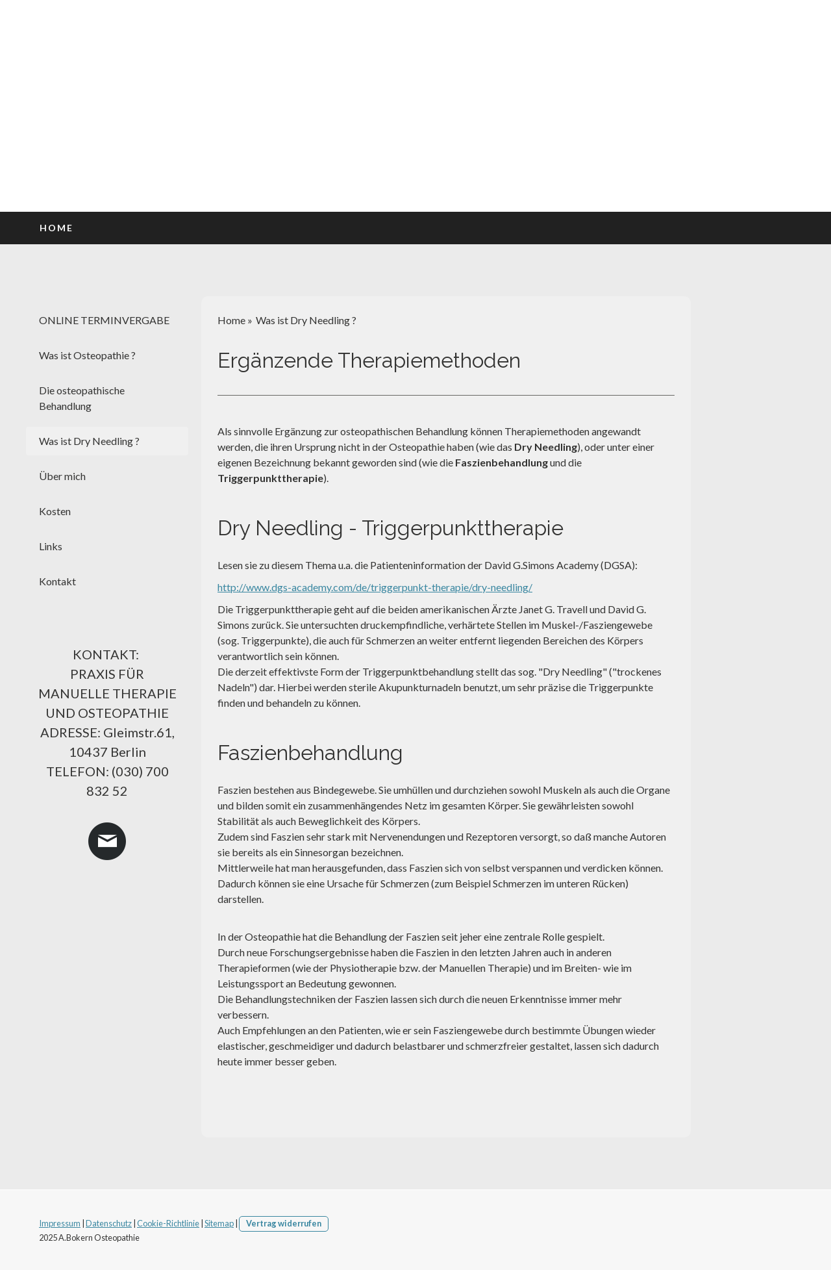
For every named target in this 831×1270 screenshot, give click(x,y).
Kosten (55, 511)
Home (56, 227)
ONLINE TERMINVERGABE (104, 320)
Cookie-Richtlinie (168, 1223)
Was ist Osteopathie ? (87, 355)
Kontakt (57, 581)
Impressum (60, 1223)
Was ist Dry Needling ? (89, 441)
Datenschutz (109, 1223)
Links (50, 546)
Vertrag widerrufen (283, 1223)
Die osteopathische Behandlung (82, 398)
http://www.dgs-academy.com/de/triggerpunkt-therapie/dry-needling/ (374, 587)
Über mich (62, 476)
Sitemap (219, 1223)
